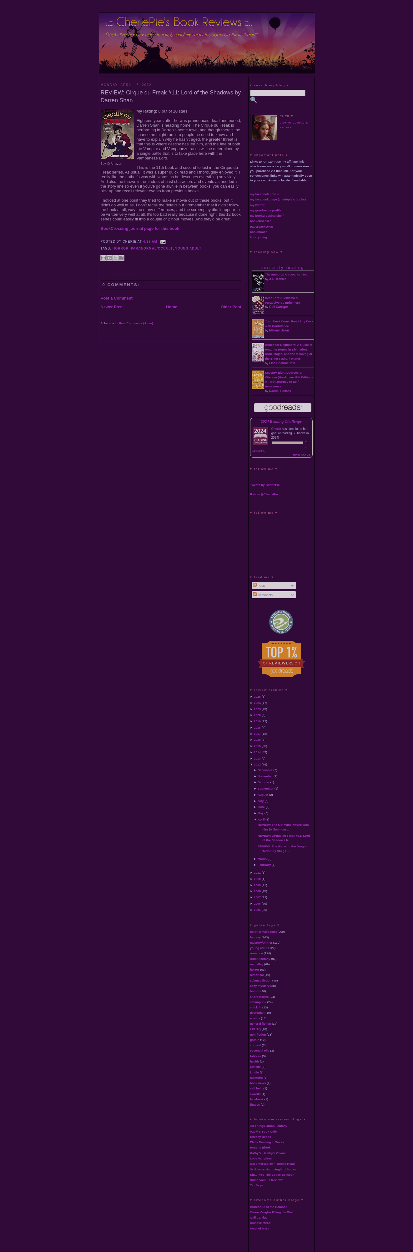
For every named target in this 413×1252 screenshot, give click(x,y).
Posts (259, 585)
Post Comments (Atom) (136, 323)
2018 (257, 727)
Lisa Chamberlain (282, 363)
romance (256, 953)
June (261, 807)
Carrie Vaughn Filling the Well (272, 1212)
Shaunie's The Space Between (272, 1174)
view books (301, 455)
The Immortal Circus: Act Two (287, 274)
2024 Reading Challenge (281, 421)
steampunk (258, 1002)
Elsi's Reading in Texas (267, 1142)
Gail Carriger (278, 307)
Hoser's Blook (260, 1147)
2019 (257, 721)
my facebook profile (264, 194)
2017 (257, 733)
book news (258, 1083)
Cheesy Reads (260, 1136)
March (262, 859)
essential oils (259, 1050)
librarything (258, 237)
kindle (254, 1072)
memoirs (256, 1077)
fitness (255, 1104)
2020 (257, 715)
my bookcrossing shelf (267, 215)
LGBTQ (255, 1029)
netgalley (257, 964)
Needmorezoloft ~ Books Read (272, 1163)
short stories (259, 996)
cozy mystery (260, 985)
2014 (257, 752)
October (263, 782)
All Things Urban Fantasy (268, 1126)
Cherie (276, 429)
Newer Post (112, 307)
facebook (257, 1099)
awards (255, 1094)
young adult (188, 248)
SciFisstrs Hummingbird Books (273, 1169)
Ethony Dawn (279, 330)
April (261, 819)
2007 (257, 897)
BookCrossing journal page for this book (140, 228)
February (264, 864)
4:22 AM (150, 241)
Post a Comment (117, 298)
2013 (257, 758)
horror (120, 248)
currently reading (282, 267)
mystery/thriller (261, 942)
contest (255, 1045)
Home (171, 307)
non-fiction (258, 1034)
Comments (262, 595)
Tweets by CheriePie (265, 485)
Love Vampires (261, 1158)
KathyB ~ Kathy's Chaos (268, 1153)
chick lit (256, 1007)
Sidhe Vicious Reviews (267, 1180)
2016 (257, 739)
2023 (257, 709)
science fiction (261, 980)
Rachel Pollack (280, 391)
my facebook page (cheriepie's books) (278, 199)
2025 (257, 696)
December (265, 770)
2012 (257, 764)
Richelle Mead (260, 1222)
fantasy (255, 937)
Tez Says (256, 1185)
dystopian (257, 1012)
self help (256, 1088)
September (266, 788)
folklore (255, 1056)
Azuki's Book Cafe (263, 1131)
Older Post (231, 307)
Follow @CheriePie (264, 494)
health (254, 1061)
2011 (257, 872)
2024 (257, 702)
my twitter (257, 205)
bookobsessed (261, 221)
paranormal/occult (152, 248)
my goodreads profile (265, 210)
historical (257, 975)
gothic (254, 1040)
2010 (257, 879)
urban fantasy (260, 959)
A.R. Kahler (277, 279)
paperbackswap (261, 226)
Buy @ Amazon (111, 163)
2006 (257, 903)
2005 (257, 909)
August (263, 794)
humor (255, 991)
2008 (257, 891)
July (261, 801)
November (265, 776)
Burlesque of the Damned (269, 1207)
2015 (257, 746)
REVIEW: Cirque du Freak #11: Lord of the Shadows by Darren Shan (171, 96)
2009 (257, 885)
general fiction (260, 1023)
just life (255, 1066)
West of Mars (259, 1228)
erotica (255, 1018)
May (261, 813)
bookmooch (259, 232)
